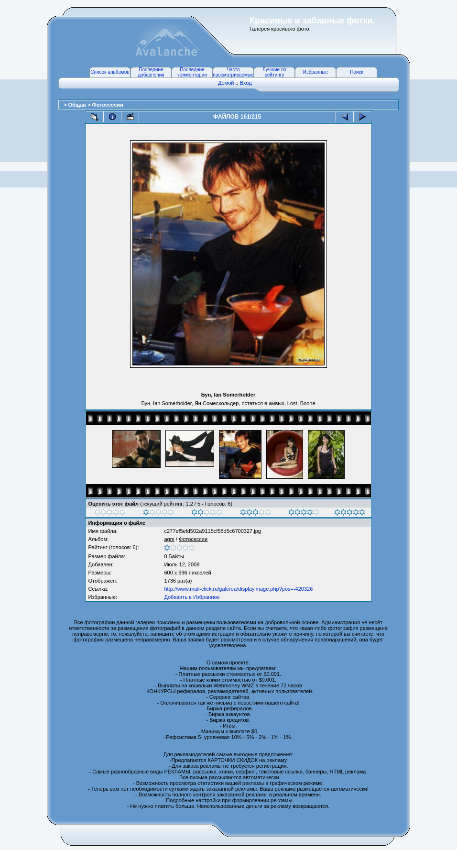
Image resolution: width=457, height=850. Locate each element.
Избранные (315, 72)
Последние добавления (151, 72)
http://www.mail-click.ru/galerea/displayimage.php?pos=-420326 (238, 589)
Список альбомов (110, 72)
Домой (226, 83)
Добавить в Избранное (191, 597)
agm (169, 539)
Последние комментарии (192, 72)
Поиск (356, 72)
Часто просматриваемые (233, 72)
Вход (246, 83)
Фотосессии (107, 105)
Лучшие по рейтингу (274, 72)
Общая (77, 105)
